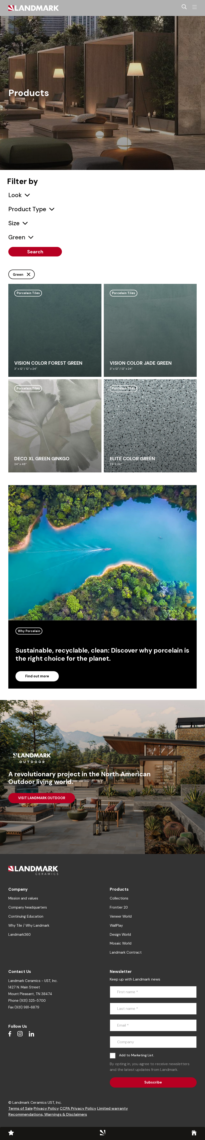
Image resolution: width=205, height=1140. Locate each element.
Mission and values (23, 898)
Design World (120, 934)
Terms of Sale (20, 1108)
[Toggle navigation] (194, 7)
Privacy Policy (46, 1108)
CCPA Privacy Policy (78, 1108)
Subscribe (153, 1082)
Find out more (37, 676)
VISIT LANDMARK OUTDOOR (41, 798)
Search (35, 252)
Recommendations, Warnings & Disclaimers (47, 1114)
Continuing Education (25, 916)
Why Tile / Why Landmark (28, 925)
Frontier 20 (119, 907)
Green (21, 274)
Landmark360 (19, 934)
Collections (119, 898)
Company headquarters (27, 907)
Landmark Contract (126, 952)
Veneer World (121, 916)
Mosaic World (120, 943)
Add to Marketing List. (136, 1055)
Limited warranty (112, 1108)
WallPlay (116, 925)
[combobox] (19, 195)
